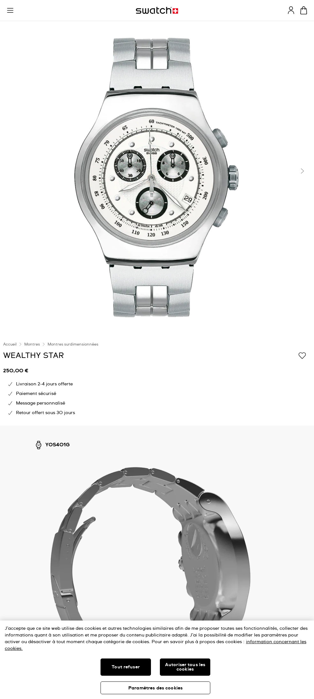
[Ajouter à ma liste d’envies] (302, 355)
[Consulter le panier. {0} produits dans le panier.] (304, 10)
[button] (10, 10)
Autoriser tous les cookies (185, 667)
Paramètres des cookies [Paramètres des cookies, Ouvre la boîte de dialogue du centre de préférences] (155, 688)
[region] (157, 660)
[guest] (291, 10)
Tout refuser (126, 667)
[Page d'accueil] (157, 10)
